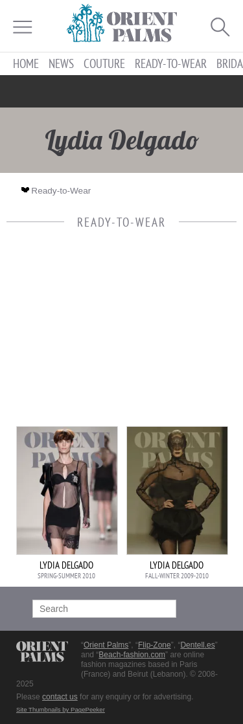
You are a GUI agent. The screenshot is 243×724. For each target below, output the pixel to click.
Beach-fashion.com (131, 654)
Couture (104, 64)
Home (26, 64)
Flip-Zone (154, 645)
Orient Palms (106, 645)
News (61, 64)
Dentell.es (197, 645)
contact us (60, 696)
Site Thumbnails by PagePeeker (60, 709)
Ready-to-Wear (171, 64)
